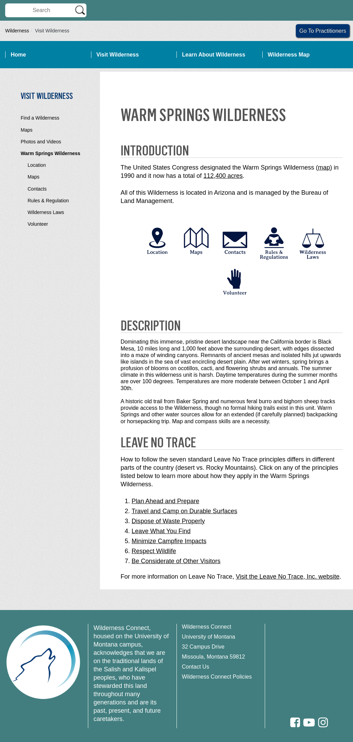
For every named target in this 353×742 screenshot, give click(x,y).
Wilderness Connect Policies (217, 677)
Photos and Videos (41, 141)
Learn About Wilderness (213, 55)
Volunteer (38, 224)
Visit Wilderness (118, 55)
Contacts (37, 189)
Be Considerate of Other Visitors (176, 561)
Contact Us (195, 667)
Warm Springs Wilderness (50, 153)
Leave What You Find (161, 531)
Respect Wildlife (154, 551)
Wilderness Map (289, 55)
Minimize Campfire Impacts (169, 541)
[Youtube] (309, 722)
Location (37, 165)
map (324, 167)
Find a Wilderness (40, 118)
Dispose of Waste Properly (168, 521)
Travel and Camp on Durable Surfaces (184, 511)
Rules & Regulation (48, 200)
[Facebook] (295, 722)
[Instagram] (323, 722)
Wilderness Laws (46, 212)
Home (18, 55)
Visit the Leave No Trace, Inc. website (288, 576)
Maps (26, 130)
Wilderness (17, 30)
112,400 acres (223, 175)
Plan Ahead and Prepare (165, 501)
